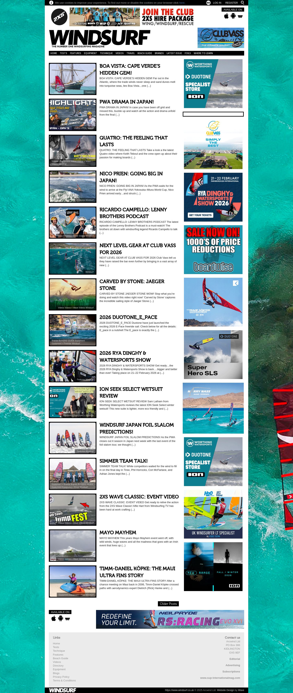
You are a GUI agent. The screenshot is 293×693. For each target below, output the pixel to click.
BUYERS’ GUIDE (67, 341)
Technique (106, 53)
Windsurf (62, 164)
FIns (83, 595)
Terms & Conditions (64, 680)
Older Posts (168, 604)
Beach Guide (145, 53)
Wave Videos (79, 236)
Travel (131, 53)
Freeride (68, 343)
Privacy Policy (61, 676)
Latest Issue (174, 53)
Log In (217, 2)
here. (182, 2)
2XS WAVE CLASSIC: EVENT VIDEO (139, 497)
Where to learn (203, 53)
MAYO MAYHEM (117, 533)
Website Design (225, 690)
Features (75, 53)
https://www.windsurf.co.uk (179, 690)
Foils (188, 53)
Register (231, 2)
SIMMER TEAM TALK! (123, 461)
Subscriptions (231, 671)
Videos (120, 53)
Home (53, 53)
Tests (63, 53)
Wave (77, 487)
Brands (159, 53)
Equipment (90, 53)
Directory (58, 665)
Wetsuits (90, 415)
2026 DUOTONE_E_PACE (128, 317)
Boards (67, 484)
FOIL (84, 128)
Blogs (56, 673)
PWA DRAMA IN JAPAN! (126, 102)
